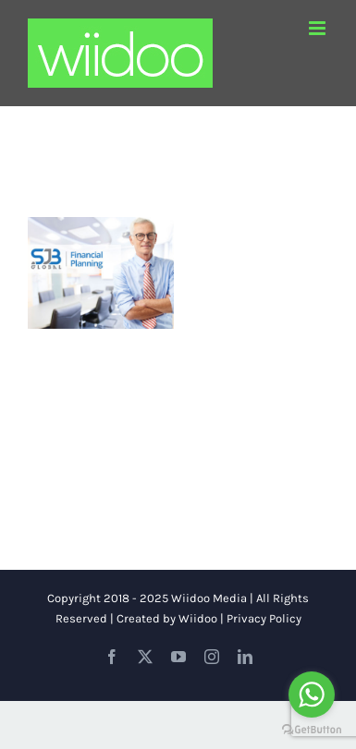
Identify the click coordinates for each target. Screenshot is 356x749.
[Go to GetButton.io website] (311, 730)
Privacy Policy (264, 618)
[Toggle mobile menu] (318, 28)
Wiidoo (197, 618)
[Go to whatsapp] (311, 694)
